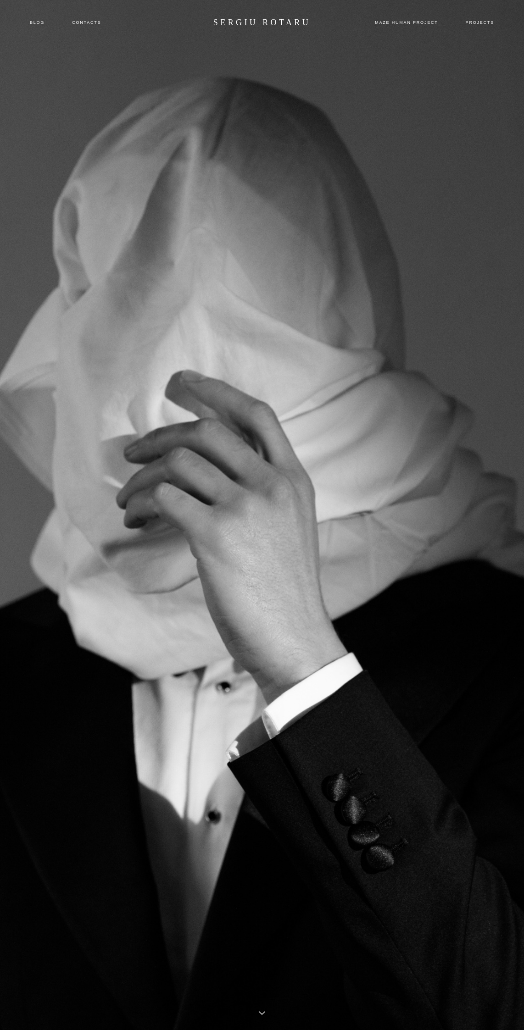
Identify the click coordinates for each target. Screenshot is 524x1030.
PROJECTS (480, 22)
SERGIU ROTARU (262, 22)
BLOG (37, 22)
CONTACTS (86, 22)
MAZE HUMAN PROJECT (406, 22)
